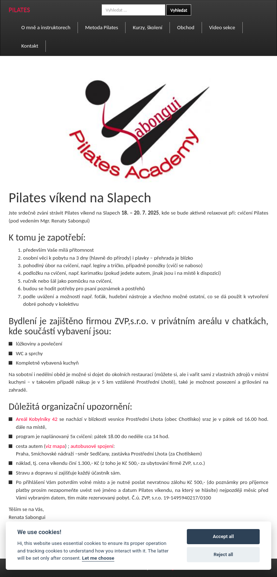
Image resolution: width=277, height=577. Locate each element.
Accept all (223, 536)
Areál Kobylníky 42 (36, 419)
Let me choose (98, 558)
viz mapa (55, 446)
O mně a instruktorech (45, 27)
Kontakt (29, 46)
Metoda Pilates (101, 27)
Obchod (185, 27)
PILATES (19, 9)
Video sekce (222, 27)
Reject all (223, 554)
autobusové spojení (91, 446)
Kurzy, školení (147, 27)
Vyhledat (178, 10)
